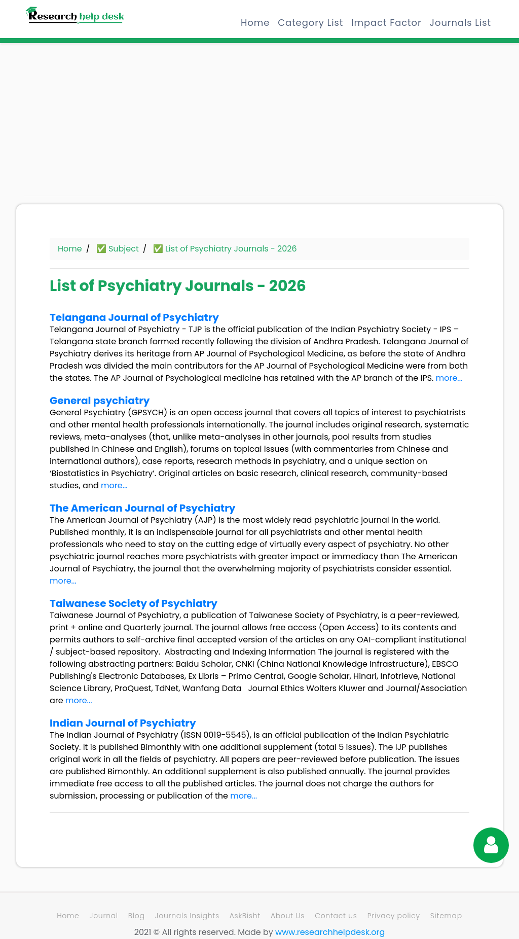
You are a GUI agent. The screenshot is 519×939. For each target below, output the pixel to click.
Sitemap (446, 916)
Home (255, 22)
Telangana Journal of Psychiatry (134, 317)
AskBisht (245, 916)
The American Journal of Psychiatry (142, 508)
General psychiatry (100, 400)
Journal (103, 916)
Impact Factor (386, 22)
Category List (310, 22)
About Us (288, 916)
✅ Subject (117, 249)
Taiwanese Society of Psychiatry (133, 603)
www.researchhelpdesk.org (330, 932)
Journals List (460, 22)
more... (449, 378)
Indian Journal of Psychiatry (123, 723)
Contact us (336, 916)
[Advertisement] (97, 124)
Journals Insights (187, 916)
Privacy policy (393, 916)
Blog (136, 916)
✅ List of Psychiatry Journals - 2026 (225, 249)
